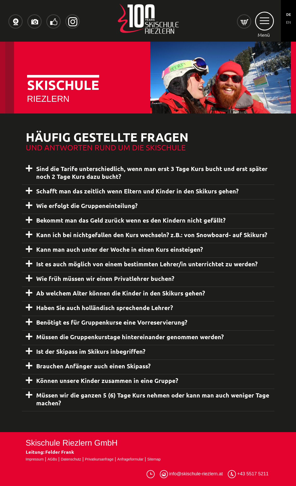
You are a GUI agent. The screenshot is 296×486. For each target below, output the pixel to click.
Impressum (35, 459)
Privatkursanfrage (99, 459)
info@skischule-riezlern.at (191, 474)
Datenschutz (71, 459)
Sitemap (154, 459)
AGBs (52, 459)
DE (288, 14)
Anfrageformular (130, 459)
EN (288, 22)
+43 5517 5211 (248, 474)
